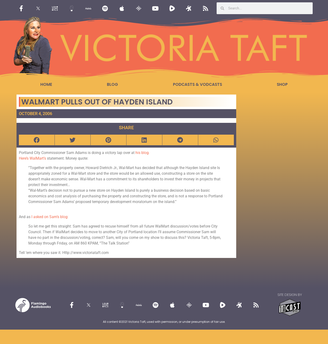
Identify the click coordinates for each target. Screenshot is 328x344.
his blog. (142, 152)
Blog (112, 84)
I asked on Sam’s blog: (49, 217)
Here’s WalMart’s (32, 158)
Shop (282, 84)
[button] (37, 140)
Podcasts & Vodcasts (197, 84)
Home (46, 84)
